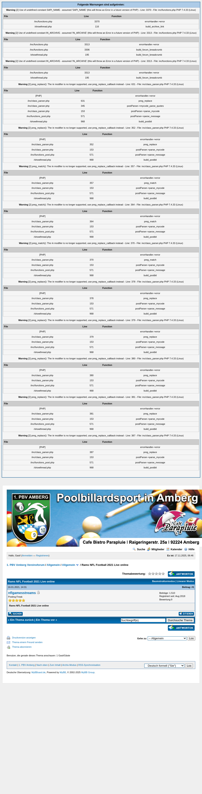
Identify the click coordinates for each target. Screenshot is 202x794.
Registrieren (42, 555)
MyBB (63, 672)
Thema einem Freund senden (27, 642)
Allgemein (53, 564)
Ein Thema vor (45, 619)
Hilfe (189, 549)
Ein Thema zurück (21, 619)
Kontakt (13, 665)
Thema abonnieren (22, 647)
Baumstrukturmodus (163, 581)
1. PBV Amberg (27, 665)
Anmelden (27, 555)
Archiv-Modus (69, 665)
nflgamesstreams (22, 593)
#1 (192, 587)
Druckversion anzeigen (24, 637)
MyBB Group (88, 672)
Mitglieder (155, 549)
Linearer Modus (185, 581)
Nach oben (42, 665)
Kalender (174, 549)
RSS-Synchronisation (89, 665)
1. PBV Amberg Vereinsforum (26, 564)
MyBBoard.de (39, 672)
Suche (138, 549)
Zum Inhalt (54, 665)
